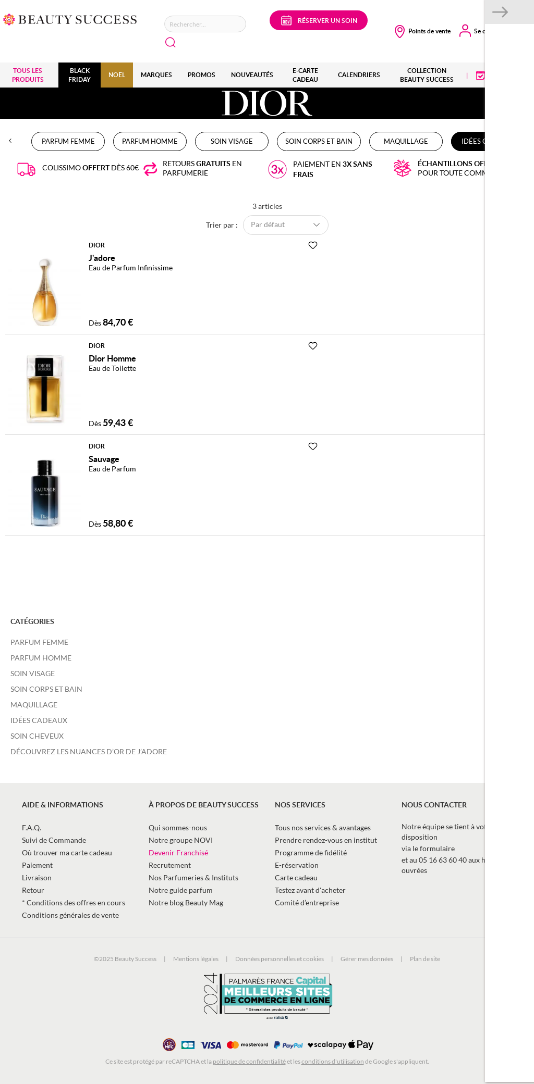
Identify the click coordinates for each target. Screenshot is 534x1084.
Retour (33, 890)
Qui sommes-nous (178, 827)
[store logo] (70, 18)
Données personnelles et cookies (279, 959)
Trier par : (222, 224)
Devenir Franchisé (178, 852)
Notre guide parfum (181, 890)
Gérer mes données (367, 959)
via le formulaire (428, 848)
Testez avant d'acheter (310, 890)
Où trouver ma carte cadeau (67, 852)
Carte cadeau (296, 877)
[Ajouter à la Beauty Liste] (313, 245)
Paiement (37, 865)
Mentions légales (196, 959)
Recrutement (170, 865)
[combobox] (205, 24)
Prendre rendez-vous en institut (326, 840)
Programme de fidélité (311, 852)
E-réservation (297, 865)
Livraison (37, 877)
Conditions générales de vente (70, 915)
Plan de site (425, 959)
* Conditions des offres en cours (73, 902)
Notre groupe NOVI (181, 840)
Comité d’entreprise (307, 902)
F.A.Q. (31, 827)
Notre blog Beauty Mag (186, 902)
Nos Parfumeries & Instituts (193, 877)
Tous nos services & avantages (323, 827)
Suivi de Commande (54, 840)
